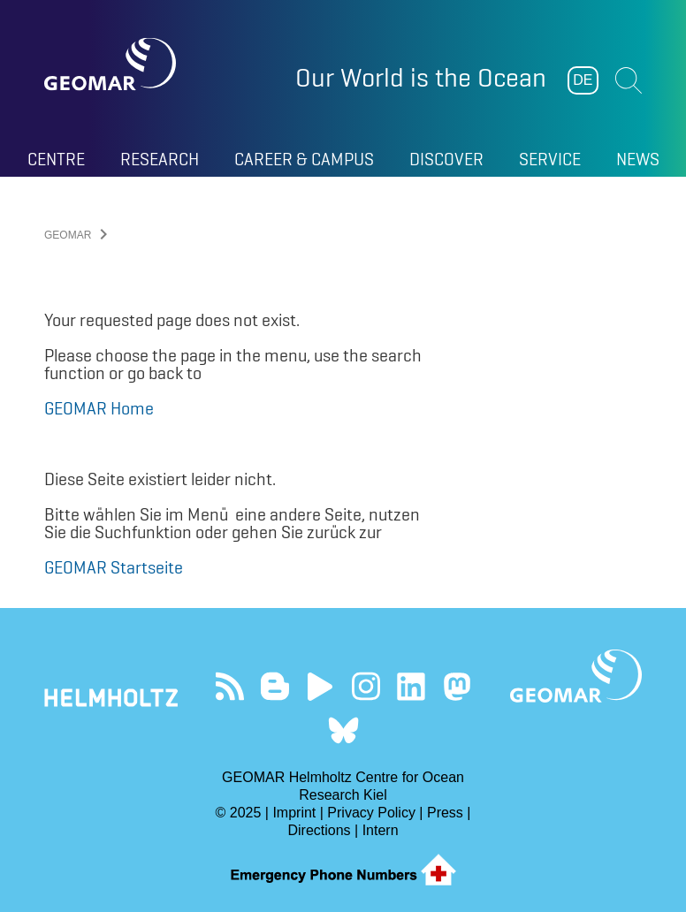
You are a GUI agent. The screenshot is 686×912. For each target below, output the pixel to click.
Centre (56, 159)
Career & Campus (304, 159)
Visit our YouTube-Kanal (320, 686)
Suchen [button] (628, 80)
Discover (446, 159)
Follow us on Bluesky (343, 730)
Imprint (294, 812)
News (637, 159)
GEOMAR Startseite (113, 567)
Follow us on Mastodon (456, 686)
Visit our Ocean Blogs (274, 686)
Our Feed (229, 686)
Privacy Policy (371, 812)
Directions (318, 830)
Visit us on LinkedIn (411, 686)
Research (159, 159)
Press (445, 812)
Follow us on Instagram (365, 686)
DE (582, 79)
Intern (380, 830)
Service (550, 159)
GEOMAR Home (99, 408)
